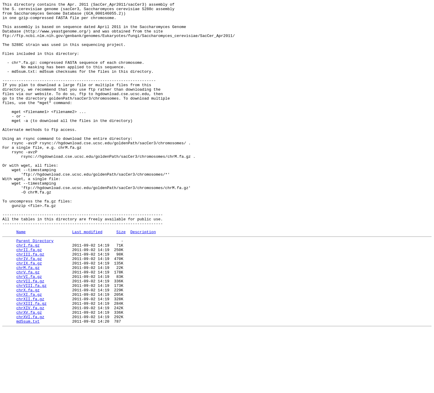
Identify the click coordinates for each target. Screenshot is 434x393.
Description (143, 277)
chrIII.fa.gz (30, 303)
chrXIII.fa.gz (31, 362)
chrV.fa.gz (28, 324)
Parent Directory (35, 287)
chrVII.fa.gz (30, 335)
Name (21, 277)
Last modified (87, 277)
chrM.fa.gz (28, 319)
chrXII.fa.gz (30, 357)
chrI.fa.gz (28, 292)
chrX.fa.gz (28, 346)
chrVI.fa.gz (29, 330)
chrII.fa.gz (29, 298)
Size (120, 277)
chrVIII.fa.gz (31, 341)
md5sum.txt (28, 383)
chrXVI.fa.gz (30, 378)
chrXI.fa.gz (29, 351)
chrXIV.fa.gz (30, 367)
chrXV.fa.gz (29, 373)
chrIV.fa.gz (29, 308)
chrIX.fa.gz (29, 314)
